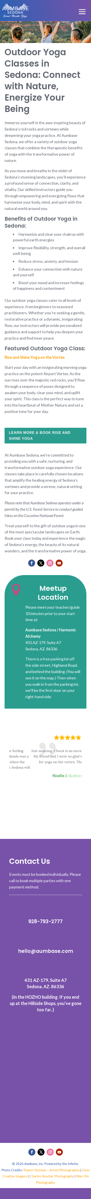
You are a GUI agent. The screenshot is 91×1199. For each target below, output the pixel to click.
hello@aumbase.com (45, 951)
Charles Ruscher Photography (52, 1176)
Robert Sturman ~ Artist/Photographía (51, 1170)
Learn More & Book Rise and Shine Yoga (39, 435)
